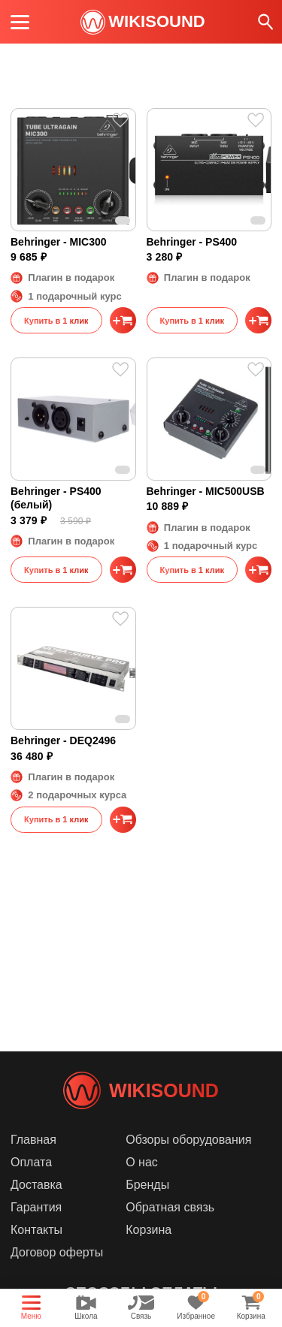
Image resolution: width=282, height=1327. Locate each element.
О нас (142, 1162)
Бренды (147, 1184)
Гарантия (36, 1207)
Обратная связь (170, 1207)
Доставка (36, 1184)
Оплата (31, 1162)
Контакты (36, 1229)
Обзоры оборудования (188, 1139)
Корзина (148, 1229)
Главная (33, 1139)
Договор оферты (57, 1252)
